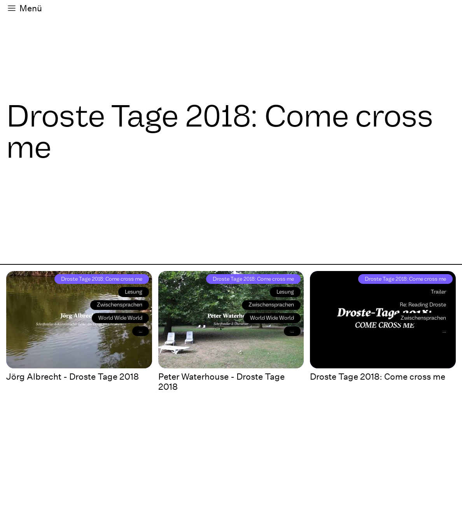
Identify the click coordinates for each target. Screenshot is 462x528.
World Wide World (120, 318)
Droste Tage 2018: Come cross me (101, 279)
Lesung (133, 292)
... (140, 330)
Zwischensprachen (119, 304)
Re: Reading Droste (423, 304)
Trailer (438, 292)
